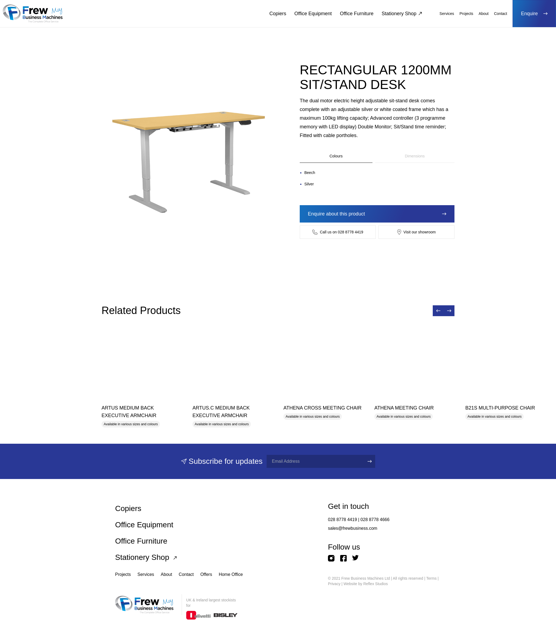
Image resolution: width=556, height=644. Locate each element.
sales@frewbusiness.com (352, 528)
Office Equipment (313, 13)
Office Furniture (357, 13)
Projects (466, 13)
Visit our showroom (416, 232)
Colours (336, 156)
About (484, 13)
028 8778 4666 (375, 519)
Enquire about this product (377, 214)
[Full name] (314, 461)
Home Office (231, 574)
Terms (431, 578)
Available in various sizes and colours (131, 424)
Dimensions (415, 156)
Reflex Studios (375, 584)
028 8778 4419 (342, 519)
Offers (206, 574)
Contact (500, 13)
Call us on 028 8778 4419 (337, 232)
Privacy (334, 584)
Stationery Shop (402, 13)
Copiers (277, 13)
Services (447, 13)
